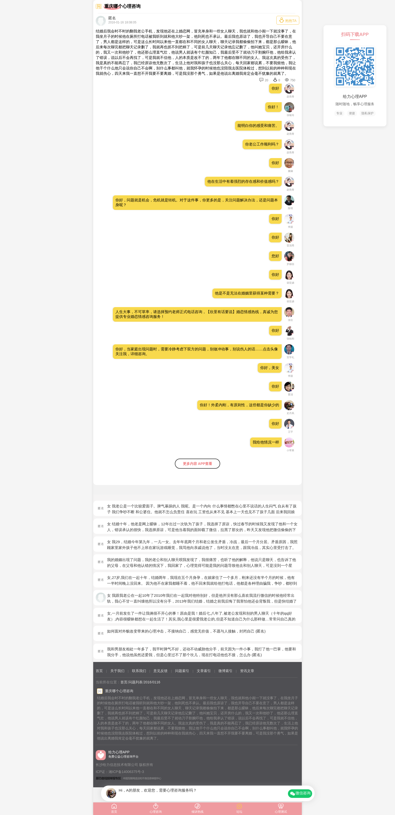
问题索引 (182, 671)
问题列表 (135, 682)
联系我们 (139, 671)
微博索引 (225, 671)
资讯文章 (247, 671)
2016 (147, 682)
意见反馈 (160, 671)
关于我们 (117, 671)
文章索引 (204, 671)
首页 (99, 671)
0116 (156, 682)
